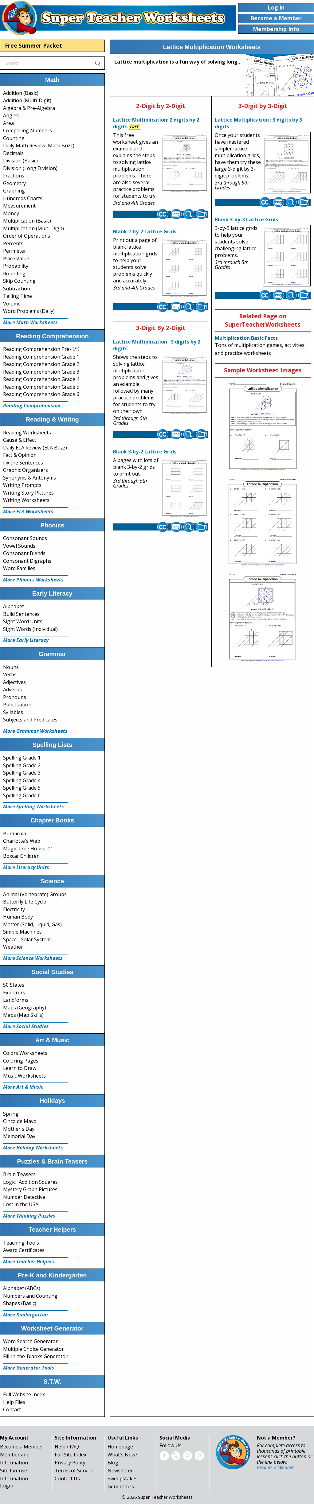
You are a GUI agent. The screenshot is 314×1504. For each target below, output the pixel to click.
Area (8, 123)
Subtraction (16, 288)
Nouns (11, 667)
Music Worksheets (24, 1075)
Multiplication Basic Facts (246, 338)
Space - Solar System (27, 939)
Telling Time (17, 296)
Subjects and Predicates (30, 719)
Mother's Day (18, 1128)
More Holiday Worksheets (33, 1147)
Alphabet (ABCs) (21, 1288)
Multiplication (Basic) (27, 220)
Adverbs (12, 689)
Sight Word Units (22, 621)
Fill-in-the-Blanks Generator (35, 1356)
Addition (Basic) (20, 93)
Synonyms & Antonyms (29, 477)
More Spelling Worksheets (33, 806)
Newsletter (120, 1470)
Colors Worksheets (25, 1053)
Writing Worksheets (26, 500)
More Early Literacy (26, 640)
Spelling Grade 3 (22, 772)
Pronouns (14, 697)
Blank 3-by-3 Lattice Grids (246, 219)
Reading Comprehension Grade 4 (41, 379)
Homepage (120, 1446)
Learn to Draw (19, 1068)
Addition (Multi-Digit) (27, 100)
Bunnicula (14, 833)
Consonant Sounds (25, 538)
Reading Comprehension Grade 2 (41, 364)
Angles (11, 115)
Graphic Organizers (25, 470)
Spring (10, 1113)
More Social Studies (26, 1026)
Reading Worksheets (27, 432)
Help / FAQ (67, 1446)
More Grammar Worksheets (35, 731)
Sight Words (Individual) (30, 629)
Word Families (19, 568)
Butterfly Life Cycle (24, 901)
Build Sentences (21, 614)
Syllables (13, 712)
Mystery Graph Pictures (30, 1189)
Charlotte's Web (21, 840)
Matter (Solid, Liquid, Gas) (32, 924)
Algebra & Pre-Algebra (29, 108)
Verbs (10, 674)
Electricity (14, 909)
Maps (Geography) (24, 1007)
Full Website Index (24, 1394)
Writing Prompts (22, 485)
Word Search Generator (30, 1341)
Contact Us (67, 1478)
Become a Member (21, 1446)
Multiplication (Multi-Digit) (33, 228)
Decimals (13, 153)
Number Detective (24, 1197)
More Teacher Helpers (29, 1261)
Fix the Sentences (23, 462)
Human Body (18, 916)
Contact (12, 1409)
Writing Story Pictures (28, 492)
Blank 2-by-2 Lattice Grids (144, 231)
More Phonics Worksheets (33, 579)
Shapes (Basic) (19, 1303)
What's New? (122, 1454)
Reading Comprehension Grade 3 (41, 371)
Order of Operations (26, 235)
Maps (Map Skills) (23, 1015)
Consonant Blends (24, 553)
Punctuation (17, 704)
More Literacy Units (26, 867)
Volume (12, 303)
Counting (14, 138)
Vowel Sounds (19, 545)
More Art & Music (23, 1086)
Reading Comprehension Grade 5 (41, 386)
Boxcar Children (21, 856)
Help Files (14, 1402)
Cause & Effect (19, 440)
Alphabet (13, 606)
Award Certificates (24, 1250)
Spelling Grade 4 (22, 780)
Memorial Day (19, 1136)
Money (11, 213)
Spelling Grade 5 (22, 787)
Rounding (14, 273)
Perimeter (14, 250)
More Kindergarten (25, 1314)
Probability (15, 265)
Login (6, 1485)
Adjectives (14, 682)
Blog (113, 1462)
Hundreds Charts (22, 198)
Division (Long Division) (30, 168)
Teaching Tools (21, 1242)
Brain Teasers (19, 1174)
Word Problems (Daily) (29, 311)
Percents (13, 243)
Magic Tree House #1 (28, 848)
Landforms (15, 1000)
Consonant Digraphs (27, 561)
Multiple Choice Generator (33, 1349)
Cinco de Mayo (20, 1121)
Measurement (19, 205)
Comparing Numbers (27, 130)
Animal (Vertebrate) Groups (35, 894)
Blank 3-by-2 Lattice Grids (144, 451)
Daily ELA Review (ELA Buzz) (35, 447)
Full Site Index (70, 1454)
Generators (121, 1486)
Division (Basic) (20, 160)
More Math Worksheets (30, 322)
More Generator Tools (28, 1367)
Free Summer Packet (33, 45)
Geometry (14, 183)
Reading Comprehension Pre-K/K (41, 349)
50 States (13, 984)
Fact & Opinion (20, 455)
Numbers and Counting (30, 1295)
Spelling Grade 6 (22, 795)
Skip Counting (19, 281)
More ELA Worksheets (28, 511)
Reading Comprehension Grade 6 (41, 394)
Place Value (16, 258)
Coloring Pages (20, 1060)
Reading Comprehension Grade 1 (41, 356)
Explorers (14, 992)
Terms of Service (74, 1470)
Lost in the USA (20, 1204)
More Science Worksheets (33, 958)
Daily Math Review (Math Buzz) (38, 145)
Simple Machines (22, 931)
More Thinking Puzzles (29, 1215)
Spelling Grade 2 (22, 765)
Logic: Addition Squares (30, 1182)
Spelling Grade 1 (22, 757)
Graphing (14, 190)
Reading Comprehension (32, 405)
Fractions (13, 175)
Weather (13, 946)
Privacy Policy (70, 1462)
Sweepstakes (123, 1478)
